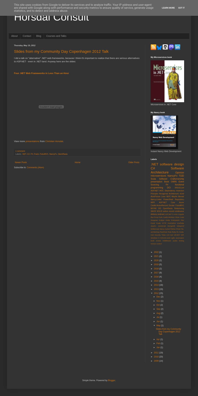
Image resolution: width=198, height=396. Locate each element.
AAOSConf (179, 188)
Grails (158, 223)
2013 (156, 289)
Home (77, 162)
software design (172, 164)
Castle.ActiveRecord (159, 205)
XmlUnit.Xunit (165, 238)
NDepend (180, 226)
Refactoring (179, 208)
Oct (158, 305)
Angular (181, 214)
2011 (156, 352)
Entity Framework (172, 220)
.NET (24, 154)
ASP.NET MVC (157, 191)
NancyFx (53, 154)
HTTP (164, 223)
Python (173, 229)
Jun (158, 321)
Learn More (168, 8)
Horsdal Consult (51, 17)
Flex (182, 220)
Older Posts (133, 162)
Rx (178, 232)
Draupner (154, 220)
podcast (161, 214)
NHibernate (155, 229)
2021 (156, 256)
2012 (156, 293)
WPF (153, 202)
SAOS (153, 211)
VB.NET (177, 235)
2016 (156, 277)
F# (32, 154)
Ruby (174, 232)
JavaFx (153, 226)
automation (180, 238)
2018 (156, 268)
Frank (36, 154)
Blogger (111, 380)
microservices (158, 175)
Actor (176, 214)
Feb (158, 343)
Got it (181, 8)
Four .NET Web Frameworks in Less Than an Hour (41, 73)
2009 (156, 361)
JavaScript (162, 226)
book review (156, 241)
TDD (181, 175)
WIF (182, 235)
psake (175, 241)
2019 (156, 264)
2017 (156, 272)
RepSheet (164, 232)
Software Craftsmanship (171, 179)
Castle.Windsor (168, 217)
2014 (156, 285)
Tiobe (164, 235)
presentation (156, 181)
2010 (156, 356)
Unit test (169, 235)
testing (181, 241)
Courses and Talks (56, 36)
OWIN (174, 181)
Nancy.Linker (156, 199)
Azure (181, 202)
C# (28, 154)
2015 (156, 281)
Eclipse (161, 220)
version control (156, 244)
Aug (158, 313)
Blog (38, 36)
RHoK (178, 229)
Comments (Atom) (35, 167)
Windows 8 (155, 238)
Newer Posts (21, 162)
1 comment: (20, 151)
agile (173, 238)
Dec (158, 297)
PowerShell (168, 199)
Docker (172, 205)
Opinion (179, 172)
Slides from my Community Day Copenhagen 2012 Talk (61, 51)
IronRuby (180, 223)
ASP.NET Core (167, 202)
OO (159, 208)
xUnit (182, 194)
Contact (27, 36)
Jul (158, 317)
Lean (163, 196)
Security (158, 235)
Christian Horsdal (54, 141)
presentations (32, 141)
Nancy (162, 229)
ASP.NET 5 (169, 214)
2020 (156, 260)
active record (168, 211)
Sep (158, 309)
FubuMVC (44, 154)
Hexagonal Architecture (169, 194)
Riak (169, 232)
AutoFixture (155, 196)
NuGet (167, 229)
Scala (153, 179)
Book (166, 181)
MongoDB (171, 226)
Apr (158, 339)
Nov (158, 301)
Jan (158, 347)
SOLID (159, 211)
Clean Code (179, 217)
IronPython (172, 223)
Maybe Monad (178, 196)
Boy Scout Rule (156, 217)
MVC (168, 196)
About (14, 36)
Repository (179, 199)
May (158, 325)
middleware (167, 241)
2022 (156, 252)
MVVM (153, 208)
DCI (169, 187)
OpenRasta (62, 154)
